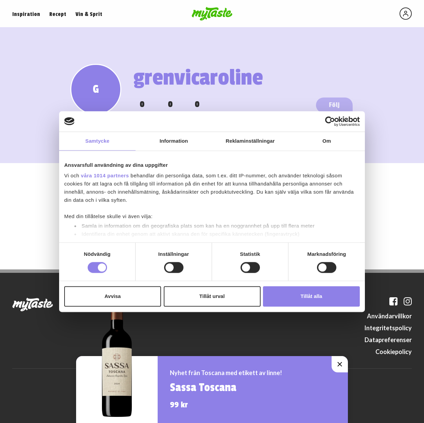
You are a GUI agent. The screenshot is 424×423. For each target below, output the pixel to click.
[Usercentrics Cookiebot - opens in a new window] (330, 121)
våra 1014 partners (105, 175)
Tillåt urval (212, 296)
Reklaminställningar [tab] (250, 141)
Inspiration (26, 14)
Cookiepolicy (393, 351)
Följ (334, 105)
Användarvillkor (389, 316)
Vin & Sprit (88, 14)
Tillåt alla (311, 296)
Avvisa (113, 296)
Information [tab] (174, 141)
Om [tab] (326, 141)
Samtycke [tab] (97, 141)
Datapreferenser (388, 339)
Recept (57, 14)
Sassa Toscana (203, 387)
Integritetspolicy (388, 328)
